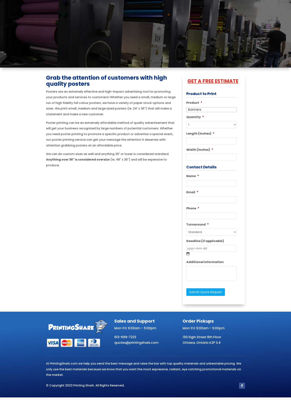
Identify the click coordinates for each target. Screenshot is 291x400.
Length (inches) (200, 134)
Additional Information (205, 262)
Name (192, 176)
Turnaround (197, 225)
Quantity (195, 117)
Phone (192, 208)
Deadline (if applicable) (205, 241)
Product (194, 103)
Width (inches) (199, 150)
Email (192, 192)
